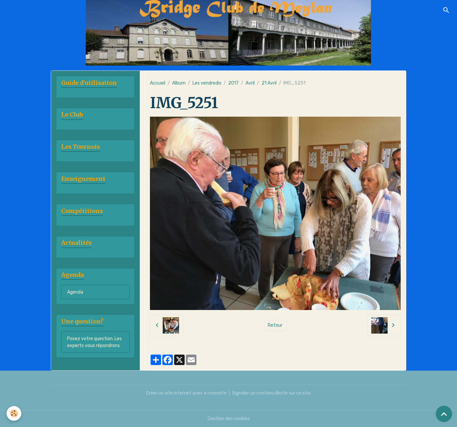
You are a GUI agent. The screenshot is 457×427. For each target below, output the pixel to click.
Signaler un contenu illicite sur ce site (271, 393)
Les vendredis (206, 83)
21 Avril (269, 83)
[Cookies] (14, 413)
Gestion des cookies (229, 418)
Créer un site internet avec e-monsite (186, 393)
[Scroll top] (444, 414)
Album (179, 83)
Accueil (157, 83)
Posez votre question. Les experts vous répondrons (94, 342)
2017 (233, 83)
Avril (250, 83)
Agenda (75, 292)
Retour (275, 325)
